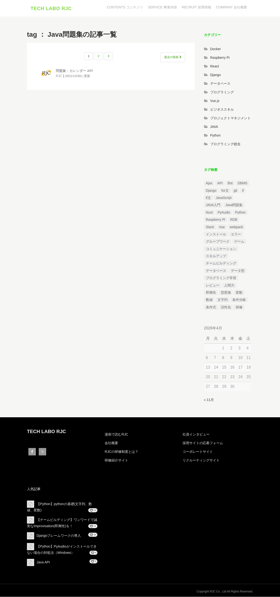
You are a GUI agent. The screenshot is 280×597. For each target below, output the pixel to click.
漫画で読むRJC (116, 434)
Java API (43, 562)
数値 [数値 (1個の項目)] (209, 300)
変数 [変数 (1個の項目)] (239, 293)
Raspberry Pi (220, 58)
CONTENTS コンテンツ (125, 7)
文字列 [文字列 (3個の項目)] (222, 300)
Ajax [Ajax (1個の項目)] (209, 183)
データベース (220, 83)
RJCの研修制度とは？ (121, 452)
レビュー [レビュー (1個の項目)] (212, 285)
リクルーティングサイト (201, 460)
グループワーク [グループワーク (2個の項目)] (217, 242)
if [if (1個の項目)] (243, 190)
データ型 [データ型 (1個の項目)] (237, 271)
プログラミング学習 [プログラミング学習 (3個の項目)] (221, 278)
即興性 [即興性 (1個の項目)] (211, 293)
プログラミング (222, 92)
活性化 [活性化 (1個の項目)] (226, 307)
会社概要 (111, 443)
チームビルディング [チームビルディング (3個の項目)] (221, 263)
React (214, 66)
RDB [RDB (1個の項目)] (233, 220)
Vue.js (214, 101)
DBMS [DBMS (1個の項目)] (242, 183)
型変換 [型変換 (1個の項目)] (226, 293)
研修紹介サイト (116, 460)
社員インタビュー (196, 434)
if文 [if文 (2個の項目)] (208, 198)
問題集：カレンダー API (74, 71)
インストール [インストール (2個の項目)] (216, 234)
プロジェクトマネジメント (230, 118)
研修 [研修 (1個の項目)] (239, 307)
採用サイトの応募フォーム (203, 443)
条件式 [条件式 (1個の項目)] (211, 307)
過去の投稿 (172, 57)
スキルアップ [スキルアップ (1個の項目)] (216, 256)
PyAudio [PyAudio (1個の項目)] (224, 212)
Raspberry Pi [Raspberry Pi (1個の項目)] (215, 220)
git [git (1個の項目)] (235, 190)
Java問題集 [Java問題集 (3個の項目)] (234, 205)
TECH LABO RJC (51, 8)
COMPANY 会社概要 (231, 7)
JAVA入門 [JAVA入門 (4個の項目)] (213, 205)
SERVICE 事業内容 (162, 7)
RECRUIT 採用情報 (196, 7)
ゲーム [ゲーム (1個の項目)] (239, 242)
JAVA (214, 127)
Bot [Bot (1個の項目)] (230, 183)
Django (215, 75)
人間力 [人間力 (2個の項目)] (229, 285)
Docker (215, 49)
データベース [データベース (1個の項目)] (216, 271)
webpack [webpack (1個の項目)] (236, 227)
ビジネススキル (222, 109)
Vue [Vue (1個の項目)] (222, 227)
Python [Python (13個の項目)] (240, 212)
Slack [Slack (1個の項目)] (210, 227)
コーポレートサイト (198, 452)
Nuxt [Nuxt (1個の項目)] (209, 212)
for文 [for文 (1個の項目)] (225, 190)
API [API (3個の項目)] (220, 183)
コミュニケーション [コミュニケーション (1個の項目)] (221, 249)
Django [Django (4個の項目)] (211, 190)
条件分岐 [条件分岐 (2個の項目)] (239, 300)
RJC (59, 76)
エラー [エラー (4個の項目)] (236, 234)
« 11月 (209, 400)
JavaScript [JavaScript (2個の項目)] (223, 198)
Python (215, 135)
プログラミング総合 (225, 144)
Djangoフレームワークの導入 (59, 536)
